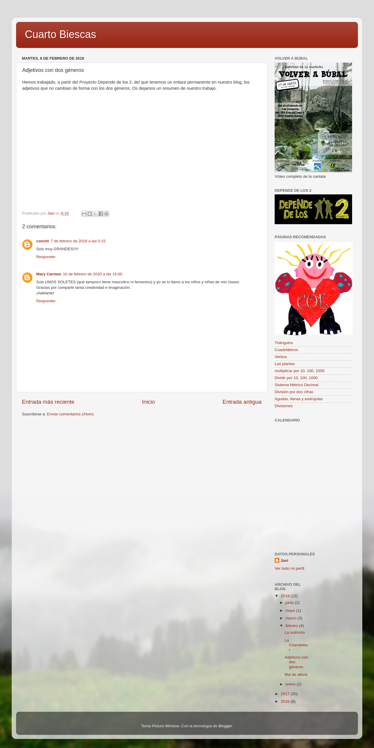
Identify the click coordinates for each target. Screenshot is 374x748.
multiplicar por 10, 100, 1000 (299, 371)
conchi (42, 241)
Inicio (148, 402)
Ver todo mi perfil (289, 568)
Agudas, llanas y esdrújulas (299, 399)
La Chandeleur (296, 645)
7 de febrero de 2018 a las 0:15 (78, 241)
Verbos (281, 357)
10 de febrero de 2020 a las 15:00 (92, 274)
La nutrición (295, 632)
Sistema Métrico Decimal (296, 385)
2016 (286, 701)
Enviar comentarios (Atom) (70, 414)
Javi (284, 560)
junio (290, 602)
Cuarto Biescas (60, 34)
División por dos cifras (294, 392)
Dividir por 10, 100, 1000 (296, 378)
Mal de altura (296, 674)
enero (291, 684)
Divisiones (284, 406)
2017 (286, 694)
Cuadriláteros (286, 350)
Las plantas (285, 364)
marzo (291, 618)
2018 (286, 596)
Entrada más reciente (48, 402)
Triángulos (284, 343)
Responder (46, 257)
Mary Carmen (48, 274)
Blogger (225, 726)
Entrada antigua (242, 402)
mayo (290, 610)
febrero (292, 625)
